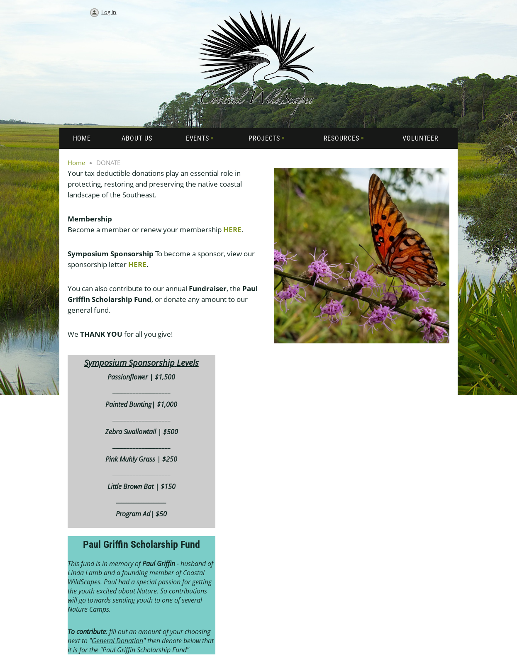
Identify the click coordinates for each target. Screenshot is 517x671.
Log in (108, 12)
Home (76, 162)
